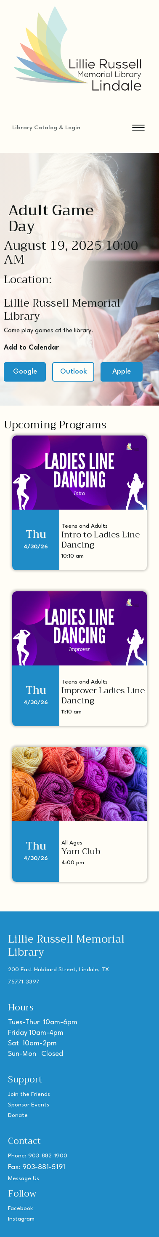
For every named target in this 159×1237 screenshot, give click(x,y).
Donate (18, 1115)
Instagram (21, 1219)
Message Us (23, 1178)
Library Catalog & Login (46, 128)
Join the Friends (29, 1094)
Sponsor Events (28, 1105)
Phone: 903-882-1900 (37, 1156)
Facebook (20, 1208)
